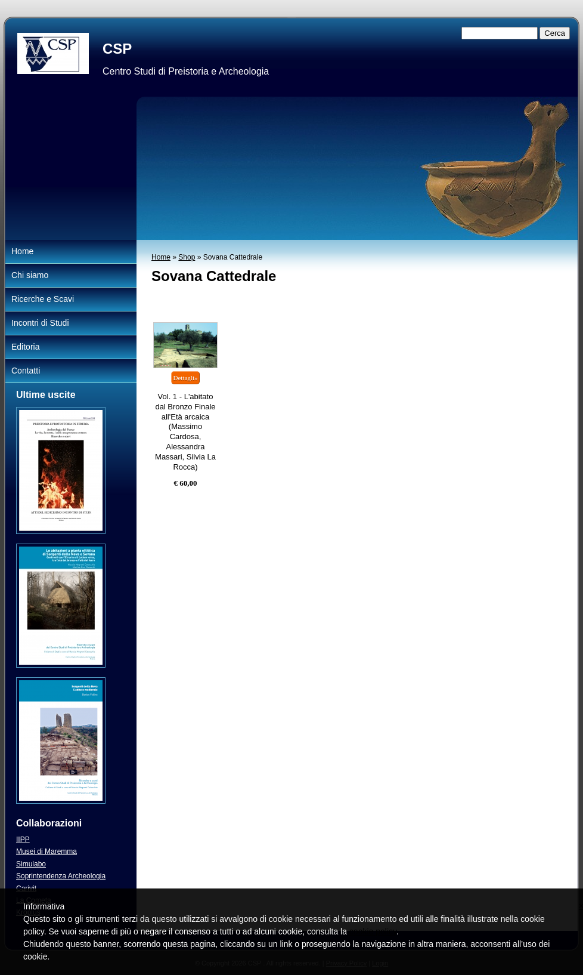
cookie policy (372, 931)
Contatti (25, 370)
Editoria (25, 346)
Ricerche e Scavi (42, 299)
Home (160, 257)
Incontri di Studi (40, 323)
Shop (186, 257)
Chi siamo (29, 275)
